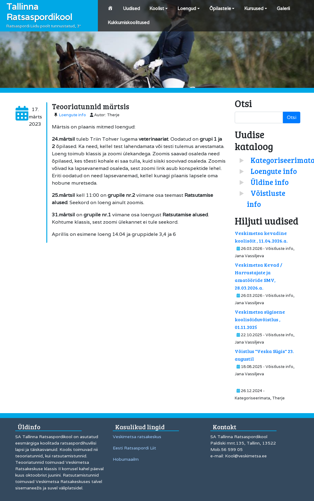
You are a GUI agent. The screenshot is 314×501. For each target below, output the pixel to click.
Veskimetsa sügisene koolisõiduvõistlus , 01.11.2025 (260, 319)
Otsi (291, 117)
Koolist (156, 8)
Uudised (131, 8)
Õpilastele (220, 8)
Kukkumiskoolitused (128, 22)
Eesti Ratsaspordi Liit (134, 448)
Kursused (253, 8)
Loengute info (72, 114)
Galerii (283, 8)
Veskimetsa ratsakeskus (137, 436)
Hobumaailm (126, 459)
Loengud (186, 8)
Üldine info (270, 182)
